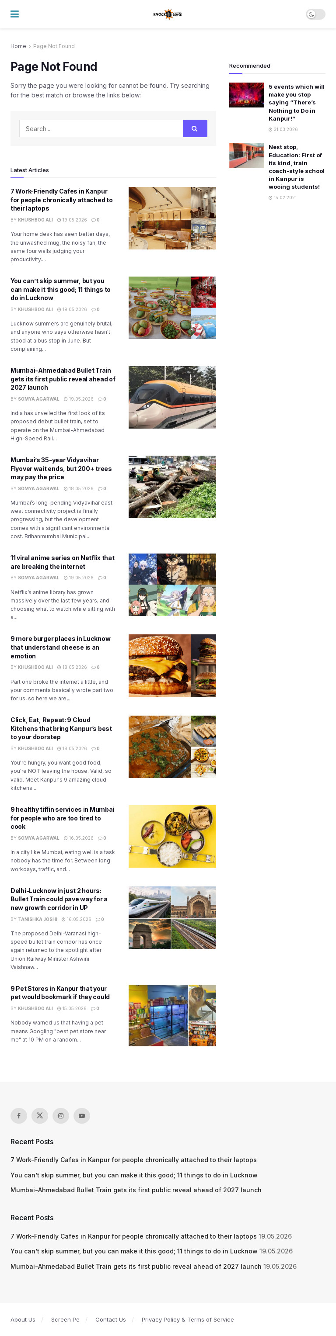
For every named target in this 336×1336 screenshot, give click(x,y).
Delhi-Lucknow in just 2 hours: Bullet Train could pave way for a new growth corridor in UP (59, 899)
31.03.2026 (283, 129)
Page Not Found (54, 46)
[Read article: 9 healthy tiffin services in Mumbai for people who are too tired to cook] (172, 836)
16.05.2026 (79, 838)
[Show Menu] (14, 14)
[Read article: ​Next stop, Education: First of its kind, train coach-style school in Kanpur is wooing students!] (246, 155)
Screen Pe (65, 1319)
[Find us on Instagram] (60, 1116)
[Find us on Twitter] (40, 1116)
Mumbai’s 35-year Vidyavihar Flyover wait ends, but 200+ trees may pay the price (61, 468)
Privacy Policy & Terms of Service (188, 1319)
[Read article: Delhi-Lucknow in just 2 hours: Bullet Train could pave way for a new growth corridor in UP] (172, 917)
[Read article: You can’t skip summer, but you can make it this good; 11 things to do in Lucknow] (172, 308)
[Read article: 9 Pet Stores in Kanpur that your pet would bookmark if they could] (172, 1015)
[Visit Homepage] (167, 14)
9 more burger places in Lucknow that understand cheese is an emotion (60, 647)
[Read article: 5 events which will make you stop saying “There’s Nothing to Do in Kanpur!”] (246, 95)
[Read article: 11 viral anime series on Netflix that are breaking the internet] (172, 585)
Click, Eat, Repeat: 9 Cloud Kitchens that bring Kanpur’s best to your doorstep (61, 728)
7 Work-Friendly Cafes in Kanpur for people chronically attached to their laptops (61, 199)
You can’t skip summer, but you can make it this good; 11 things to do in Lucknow (60, 289)
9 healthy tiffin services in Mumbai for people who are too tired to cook (62, 818)
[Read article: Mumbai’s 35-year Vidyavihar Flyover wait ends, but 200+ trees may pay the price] (172, 487)
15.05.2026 (72, 1008)
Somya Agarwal (39, 398)
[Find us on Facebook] (18, 1116)
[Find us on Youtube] (82, 1116)
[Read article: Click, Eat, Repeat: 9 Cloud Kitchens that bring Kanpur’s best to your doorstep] (172, 747)
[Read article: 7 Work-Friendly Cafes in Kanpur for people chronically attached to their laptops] (172, 218)
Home (18, 46)
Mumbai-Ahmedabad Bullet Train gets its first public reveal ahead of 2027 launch (63, 379)
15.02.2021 (283, 197)
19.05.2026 (72, 219)
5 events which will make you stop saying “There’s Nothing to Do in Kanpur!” (297, 102)
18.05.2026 (79, 488)
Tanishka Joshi (37, 919)
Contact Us (110, 1319)
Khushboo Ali (35, 219)
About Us (22, 1319)
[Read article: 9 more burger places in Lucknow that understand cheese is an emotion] (172, 665)
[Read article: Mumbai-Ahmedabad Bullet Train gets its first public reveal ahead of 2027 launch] (172, 397)
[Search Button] (195, 128)
